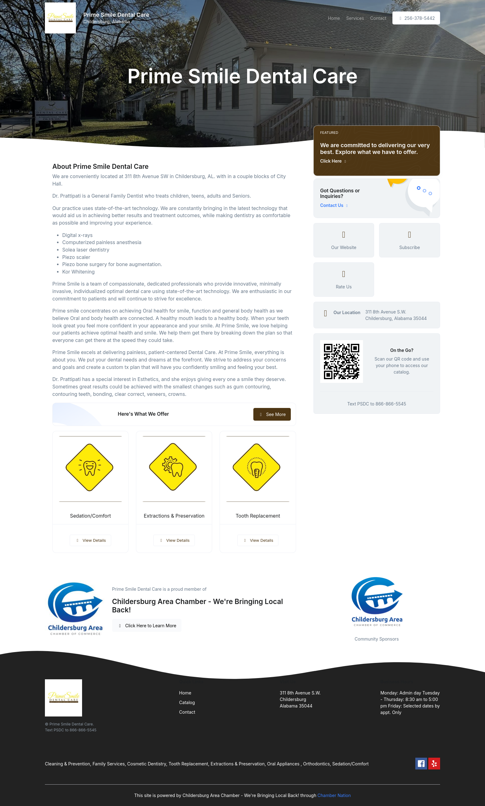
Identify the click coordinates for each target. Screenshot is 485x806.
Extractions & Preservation (174, 516)
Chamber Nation (334, 795)
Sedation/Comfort (90, 516)
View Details (90, 540)
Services (355, 18)
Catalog (187, 702)
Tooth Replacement (258, 516)
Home (334, 18)
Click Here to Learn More (147, 625)
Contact (378, 18)
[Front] (61, 17)
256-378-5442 (416, 18)
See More (272, 414)
